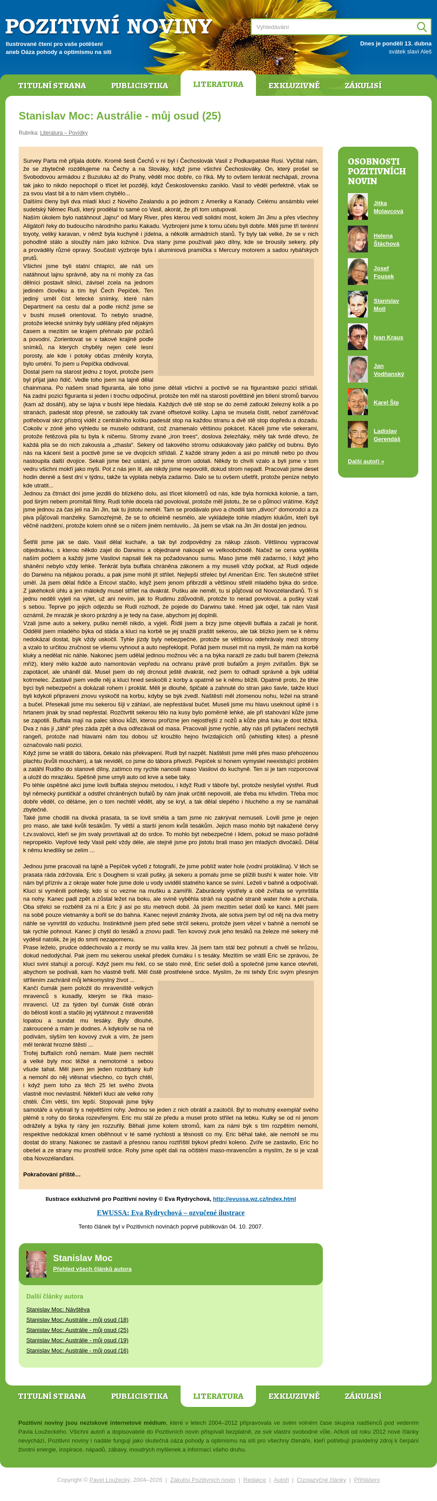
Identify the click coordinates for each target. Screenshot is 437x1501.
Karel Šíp (386, 402)
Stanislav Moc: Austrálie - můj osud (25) (77, 1330)
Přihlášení (367, 1479)
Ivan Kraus (388, 337)
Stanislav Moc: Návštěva (58, 1309)
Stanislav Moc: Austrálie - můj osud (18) (77, 1319)
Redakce (254, 1479)
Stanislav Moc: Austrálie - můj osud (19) (77, 1340)
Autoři (281, 1479)
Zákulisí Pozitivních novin (202, 1479)
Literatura (218, 84)
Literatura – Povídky (64, 133)
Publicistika (139, 85)
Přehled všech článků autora (92, 1269)
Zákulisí (363, 85)
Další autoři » (366, 461)
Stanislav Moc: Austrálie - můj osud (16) (77, 1350)
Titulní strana (52, 85)
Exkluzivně (294, 85)
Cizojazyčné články (321, 1479)
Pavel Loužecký (110, 1479)
